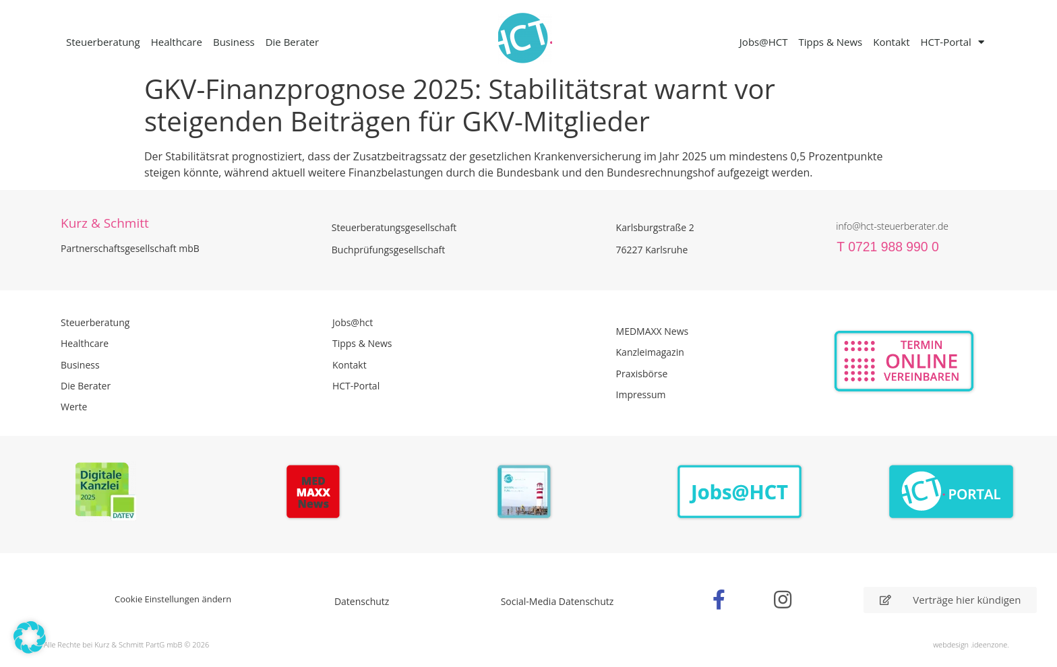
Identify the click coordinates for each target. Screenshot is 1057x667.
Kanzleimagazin (650, 352)
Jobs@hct (352, 322)
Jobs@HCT (763, 42)
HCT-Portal (952, 42)
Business (234, 42)
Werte (74, 406)
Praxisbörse (642, 373)
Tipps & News (830, 42)
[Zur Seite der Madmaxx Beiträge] (317, 494)
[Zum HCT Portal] (951, 492)
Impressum (641, 394)
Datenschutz (361, 601)
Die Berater (292, 42)
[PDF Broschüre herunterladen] (528, 494)
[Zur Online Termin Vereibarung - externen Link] (936, 361)
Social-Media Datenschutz (557, 601)
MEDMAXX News (652, 331)
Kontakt (891, 42)
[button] (29, 637)
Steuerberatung (103, 42)
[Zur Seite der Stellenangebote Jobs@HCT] (739, 492)
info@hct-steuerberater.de (892, 226)
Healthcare (176, 42)
